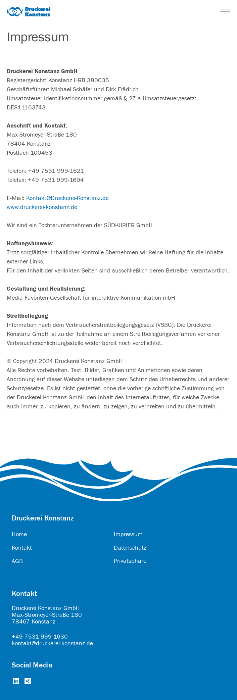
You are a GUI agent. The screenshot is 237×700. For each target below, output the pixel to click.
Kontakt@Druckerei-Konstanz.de (67, 198)
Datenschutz (130, 547)
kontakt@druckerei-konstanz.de (52, 643)
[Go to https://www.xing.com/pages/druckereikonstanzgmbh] (27, 682)
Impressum (128, 534)
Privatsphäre (130, 560)
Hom (18, 534)
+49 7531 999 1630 (40, 636)
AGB (17, 561)
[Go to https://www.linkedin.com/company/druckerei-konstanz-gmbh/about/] (16, 682)
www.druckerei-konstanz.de (42, 207)
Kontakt (22, 547)
